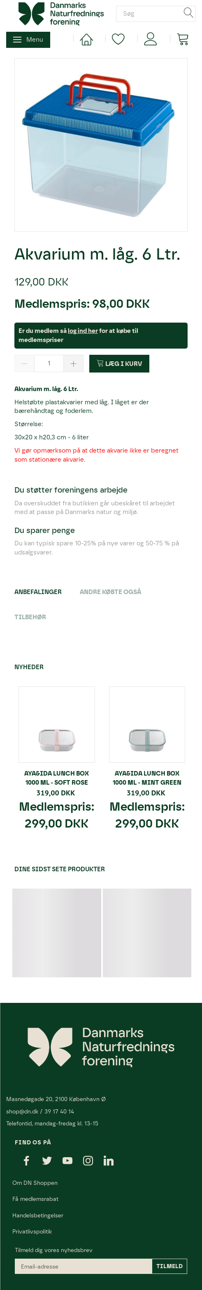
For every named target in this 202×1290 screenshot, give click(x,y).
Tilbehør (30, 617)
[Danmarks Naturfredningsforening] (61, 13)
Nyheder (29, 667)
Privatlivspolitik (32, 1231)
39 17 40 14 (59, 1111)
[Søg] (189, 14)
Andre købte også (110, 592)
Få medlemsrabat (35, 1199)
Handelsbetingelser (37, 1215)
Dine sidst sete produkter (59, 869)
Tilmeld (169, 1266)
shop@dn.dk (22, 1111)
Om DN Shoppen (35, 1182)
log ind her (83, 331)
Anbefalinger (38, 592)
